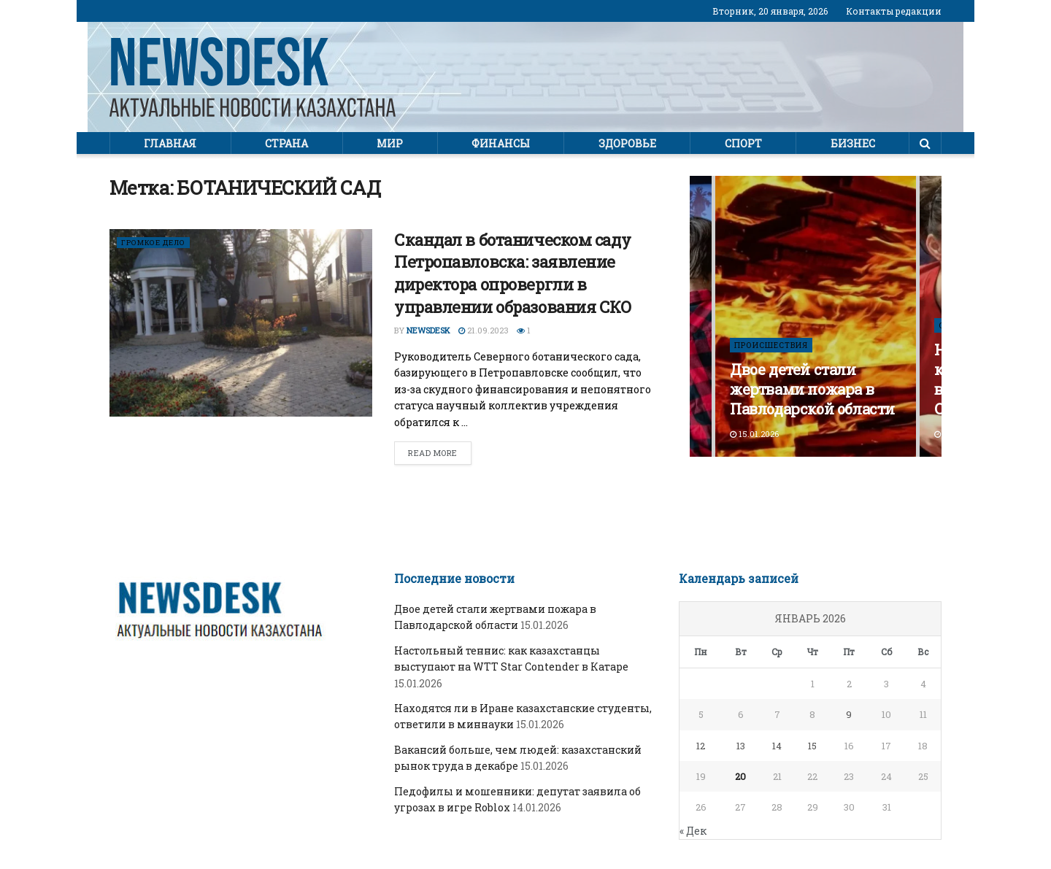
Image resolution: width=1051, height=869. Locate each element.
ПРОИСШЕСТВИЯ (772, 344)
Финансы (500, 143)
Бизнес (853, 143)
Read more (433, 452)
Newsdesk (428, 330)
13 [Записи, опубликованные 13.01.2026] (740, 745)
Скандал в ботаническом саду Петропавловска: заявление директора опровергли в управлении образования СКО (513, 273)
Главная (170, 143)
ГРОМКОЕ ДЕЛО (157, 242)
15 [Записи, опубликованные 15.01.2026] (812, 745)
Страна (286, 143)
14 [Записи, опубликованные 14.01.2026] (777, 745)
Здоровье (627, 143)
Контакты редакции (894, 11)
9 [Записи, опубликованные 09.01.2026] (849, 714)
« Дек (693, 831)
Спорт (743, 143)
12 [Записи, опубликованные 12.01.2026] (700, 745)
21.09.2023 (483, 330)
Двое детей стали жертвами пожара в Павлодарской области (812, 389)
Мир (390, 143)
